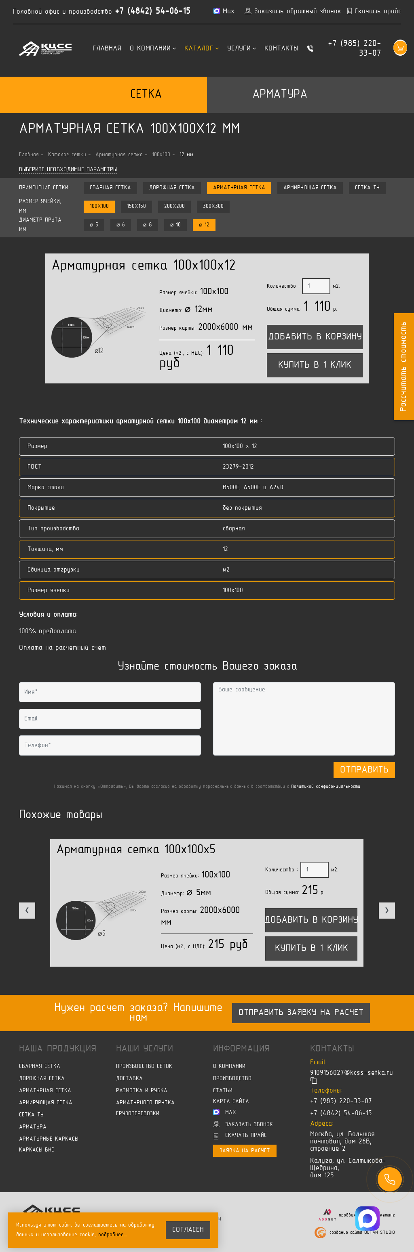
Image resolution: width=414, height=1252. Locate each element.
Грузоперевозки (137, 1113)
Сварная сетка (110, 188)
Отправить (364, 770)
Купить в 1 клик (314, 365)
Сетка (146, 94)
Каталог (201, 49)
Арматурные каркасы (48, 1139)
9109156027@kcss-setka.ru (351, 1073)
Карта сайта (231, 1101)
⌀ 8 (147, 225)
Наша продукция (57, 1049)
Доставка (129, 1078)
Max (224, 1112)
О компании (153, 49)
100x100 (99, 206)
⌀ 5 (94, 225)
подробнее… (112, 1234)
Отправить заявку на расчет (301, 1013)
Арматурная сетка (239, 188)
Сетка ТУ (367, 188)
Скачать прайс (240, 1136)
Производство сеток (144, 1066)
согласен (188, 1230)
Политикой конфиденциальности (325, 787)
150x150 (136, 206)
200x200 (174, 206)
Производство (232, 1078)
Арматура (279, 94)
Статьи (222, 1090)
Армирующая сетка (310, 188)
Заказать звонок (243, 1124)
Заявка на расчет (245, 1151)
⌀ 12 (204, 225)
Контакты (281, 49)
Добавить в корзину (315, 337)
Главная (107, 49)
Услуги (241, 49)
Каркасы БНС (36, 1150)
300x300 (213, 206)
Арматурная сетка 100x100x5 (135, 850)
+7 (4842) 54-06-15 (152, 12)
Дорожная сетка (172, 188)
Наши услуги (144, 1049)
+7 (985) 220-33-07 (354, 49)
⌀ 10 (175, 225)
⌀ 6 (120, 225)
